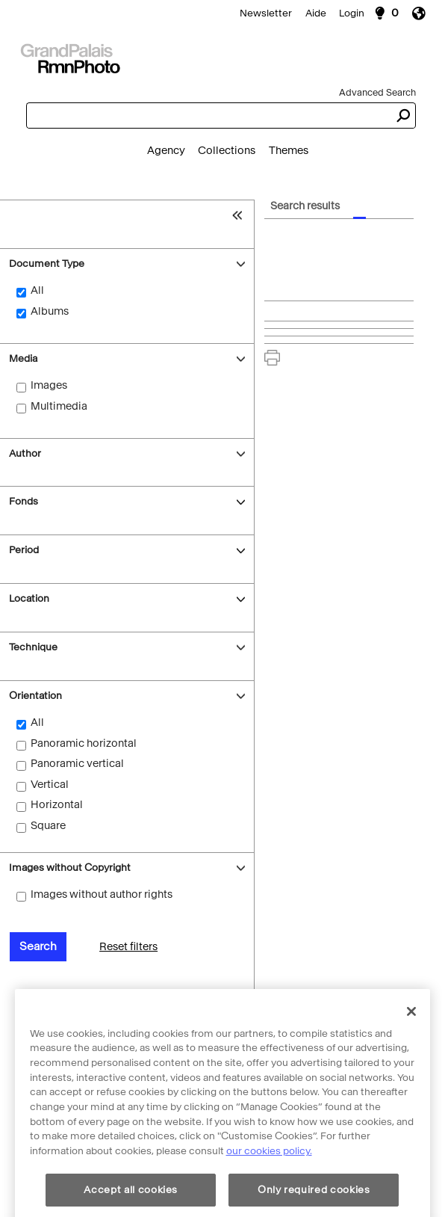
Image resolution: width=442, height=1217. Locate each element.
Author (25, 453)
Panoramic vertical (77, 763)
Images (49, 385)
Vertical (50, 784)
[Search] (221, 57)
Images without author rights (101, 894)
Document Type (46, 263)
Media (23, 358)
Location (29, 598)
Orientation (35, 695)
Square (48, 825)
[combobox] (208, 115)
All (37, 290)
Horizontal (57, 804)
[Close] (411, 1056)
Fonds (23, 501)
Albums (50, 311)
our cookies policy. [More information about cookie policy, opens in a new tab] (269, 1196)
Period (24, 550)
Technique (33, 647)
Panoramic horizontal (84, 743)
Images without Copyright (70, 867)
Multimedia (59, 406)
